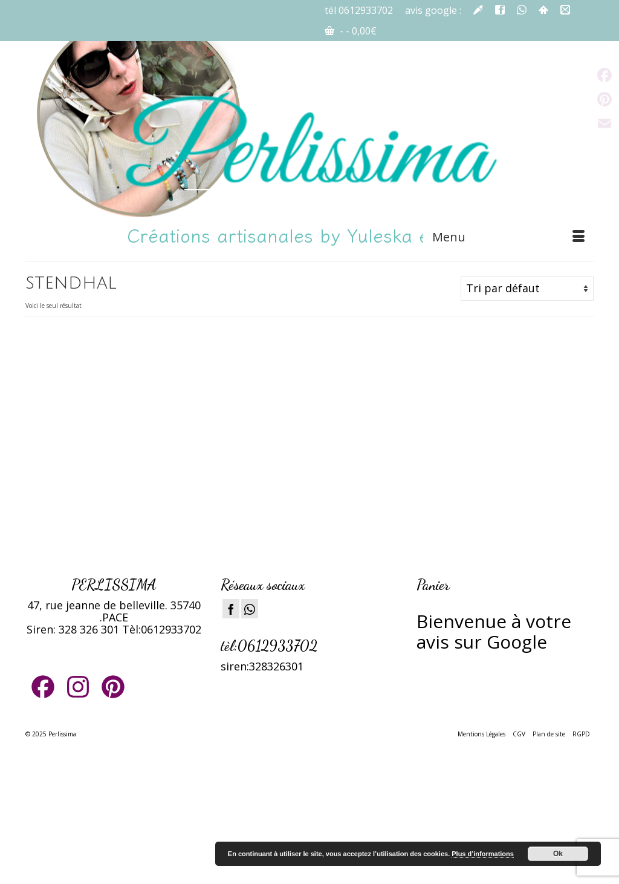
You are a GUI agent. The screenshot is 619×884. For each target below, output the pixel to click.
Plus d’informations (483, 853)
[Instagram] (249, 608)
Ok (558, 854)
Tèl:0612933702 (161, 629)
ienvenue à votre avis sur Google (493, 631)
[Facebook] (230, 608)
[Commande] (527, 289)
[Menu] (508, 237)
